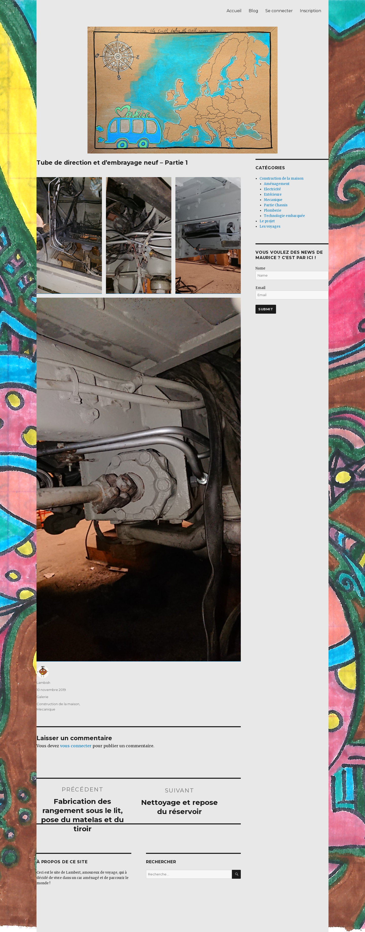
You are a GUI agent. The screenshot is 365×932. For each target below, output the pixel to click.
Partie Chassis (275, 205)
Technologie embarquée (284, 216)
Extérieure (273, 194)
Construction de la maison (57, 704)
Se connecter (279, 10)
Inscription (310, 10)
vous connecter (76, 745)
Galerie (42, 697)
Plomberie (272, 210)
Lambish (43, 683)
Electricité (272, 189)
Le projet (267, 221)
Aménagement (276, 184)
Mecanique (45, 709)
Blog (253, 10)
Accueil (234, 10)
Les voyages (270, 226)
